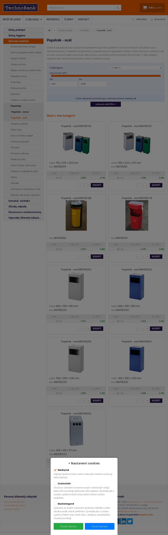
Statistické (62, 483)
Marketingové (64, 503)
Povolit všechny (68, 526)
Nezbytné (61, 470)
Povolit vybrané (99, 526)
